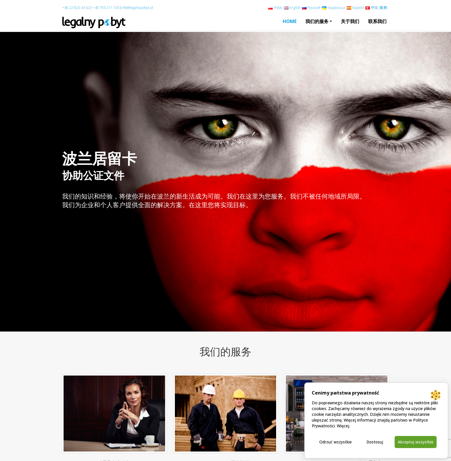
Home (290, 21)
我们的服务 (316, 21)
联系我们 (377, 21)
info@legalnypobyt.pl (137, 7)
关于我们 (350, 21)
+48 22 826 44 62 (76, 7)
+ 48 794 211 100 (105, 7)
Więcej (343, 425)
